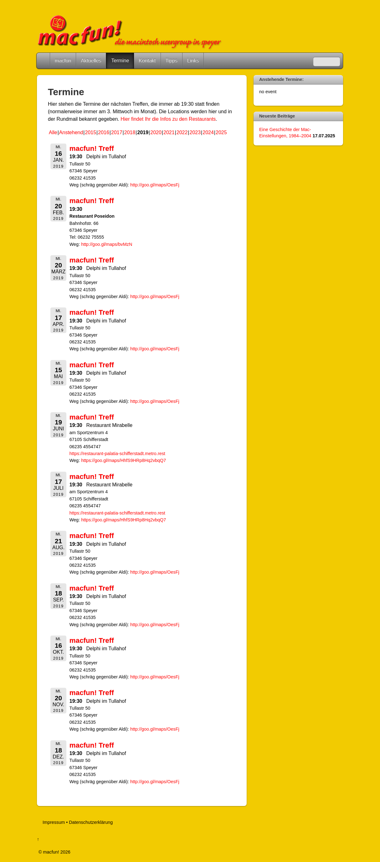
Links (193, 60)
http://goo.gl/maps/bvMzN (107, 244)
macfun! (51, 851)
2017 (116, 132)
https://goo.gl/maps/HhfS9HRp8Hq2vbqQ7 (123, 460)
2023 (195, 132)
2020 (156, 132)
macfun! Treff (91, 148)
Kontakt (147, 60)
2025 (221, 132)
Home (44, 60)
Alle (53, 132)
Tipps (172, 60)
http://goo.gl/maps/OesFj (154, 184)
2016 (103, 132)
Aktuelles (91, 60)
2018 (130, 132)
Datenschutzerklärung (91, 822)
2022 (182, 132)
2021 (169, 132)
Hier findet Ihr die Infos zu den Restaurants (168, 119)
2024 (208, 132)
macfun (63, 60)
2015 (90, 132)
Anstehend (71, 132)
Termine (120, 60)
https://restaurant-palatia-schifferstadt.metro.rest (117, 453)
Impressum (54, 822)
